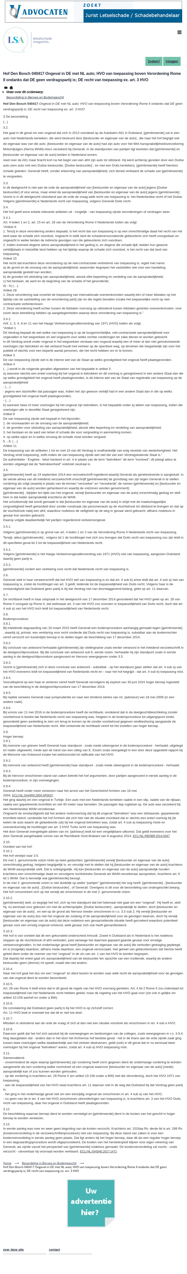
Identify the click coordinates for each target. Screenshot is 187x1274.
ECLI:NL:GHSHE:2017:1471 (98, 1151)
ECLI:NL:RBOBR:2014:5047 (151, 836)
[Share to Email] (6, 87)
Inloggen (172, 61)
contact (54, 1249)
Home (7, 1163)
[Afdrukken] (11, 87)
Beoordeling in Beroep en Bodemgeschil (35, 97)
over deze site (13, 1249)
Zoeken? (154, 61)
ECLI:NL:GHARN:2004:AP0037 (32, 795)
